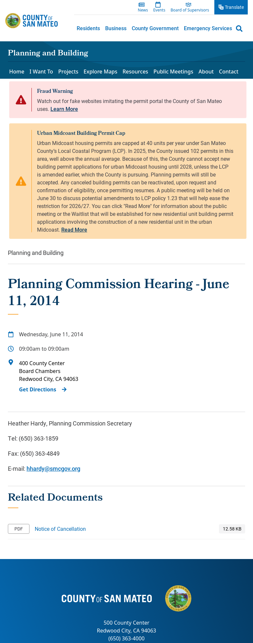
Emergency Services (208, 28)
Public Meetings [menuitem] (173, 71)
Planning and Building (48, 53)
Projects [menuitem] (68, 71)
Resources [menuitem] (135, 71)
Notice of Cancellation (60, 528)
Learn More (64, 108)
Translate (234, 7)
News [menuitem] (143, 10)
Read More (74, 229)
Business (115, 28)
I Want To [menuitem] (41, 71)
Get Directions (37, 389)
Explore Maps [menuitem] (100, 71)
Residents (88, 28)
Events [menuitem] (159, 10)
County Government (155, 28)
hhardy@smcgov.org (53, 468)
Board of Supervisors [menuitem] (189, 10)
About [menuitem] (206, 71)
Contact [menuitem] (228, 71)
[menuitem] (88, 28)
